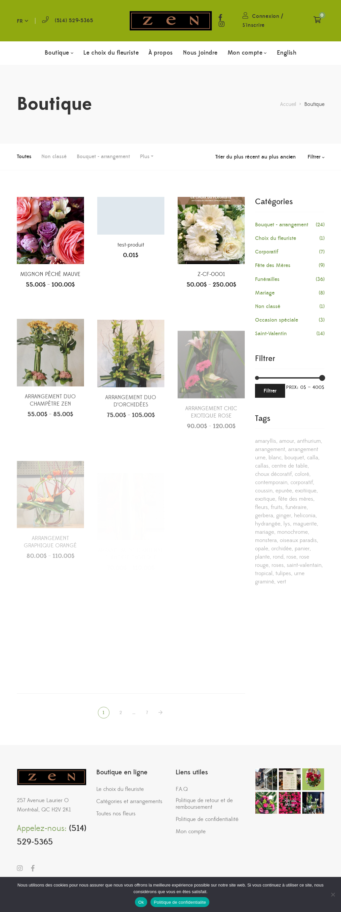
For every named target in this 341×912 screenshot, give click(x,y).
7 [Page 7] (147, 713)
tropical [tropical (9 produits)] (264, 573)
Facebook (220, 17)
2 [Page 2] (120, 713)
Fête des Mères (272, 265)
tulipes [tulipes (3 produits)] (283, 573)
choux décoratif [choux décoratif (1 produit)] (273, 474)
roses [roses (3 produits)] (278, 565)
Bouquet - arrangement (103, 156)
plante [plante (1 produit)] (262, 557)
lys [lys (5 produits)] (286, 523)
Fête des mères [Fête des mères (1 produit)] (295, 499)
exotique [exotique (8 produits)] (265, 499)
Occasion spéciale (276, 320)
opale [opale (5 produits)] (261, 548)
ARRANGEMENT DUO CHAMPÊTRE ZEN (50, 426)
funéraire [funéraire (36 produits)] (296, 507)
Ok (141, 902)
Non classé (54, 156)
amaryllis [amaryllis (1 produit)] (265, 441)
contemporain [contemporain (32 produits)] (271, 482)
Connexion (265, 16)
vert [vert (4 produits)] (281, 581)
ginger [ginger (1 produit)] (283, 515)
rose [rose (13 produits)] (291, 557)
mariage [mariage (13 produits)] (264, 532)
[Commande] (255, 157)
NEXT (161, 712)
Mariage (265, 293)
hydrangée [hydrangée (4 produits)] (267, 523)
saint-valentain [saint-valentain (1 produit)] (304, 565)
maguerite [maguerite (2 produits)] (305, 523)
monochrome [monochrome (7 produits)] (292, 532)
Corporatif (266, 252)
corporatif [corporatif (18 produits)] (301, 482)
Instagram (222, 24)
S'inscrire (253, 25)
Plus (144, 156)
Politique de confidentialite (180, 902)
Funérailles (267, 279)
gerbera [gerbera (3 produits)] (264, 515)
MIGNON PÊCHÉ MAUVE (50, 275)
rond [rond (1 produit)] (278, 557)
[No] (332, 894)
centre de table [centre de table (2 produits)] (290, 466)
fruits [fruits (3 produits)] (276, 507)
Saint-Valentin (271, 333)
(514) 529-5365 (74, 20)
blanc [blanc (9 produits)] (275, 457)
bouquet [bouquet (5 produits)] (294, 457)
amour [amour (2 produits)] (286, 441)
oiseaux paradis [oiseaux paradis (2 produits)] (298, 540)
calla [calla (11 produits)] (312, 457)
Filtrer (270, 391)
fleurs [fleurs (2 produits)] (261, 507)
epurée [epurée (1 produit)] (284, 490)
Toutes (24, 156)
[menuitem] (287, 53)
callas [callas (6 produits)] (262, 466)
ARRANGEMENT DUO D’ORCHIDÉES (130, 427)
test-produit (130, 247)
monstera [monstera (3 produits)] (266, 540)
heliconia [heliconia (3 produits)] (305, 515)
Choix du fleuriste (275, 238)
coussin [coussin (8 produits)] (264, 490)
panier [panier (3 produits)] (302, 548)
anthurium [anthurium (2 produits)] (309, 441)
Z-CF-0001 (211, 279)
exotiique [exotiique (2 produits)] (306, 490)
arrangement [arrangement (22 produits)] (270, 449)
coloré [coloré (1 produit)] (302, 474)
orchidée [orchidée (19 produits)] (281, 548)
